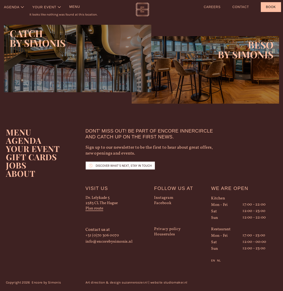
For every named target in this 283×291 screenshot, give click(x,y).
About (20, 175)
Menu (18, 134)
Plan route (94, 210)
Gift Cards (31, 159)
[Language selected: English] (241, 262)
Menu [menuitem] (74, 7)
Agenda (23, 142)
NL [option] (219, 262)
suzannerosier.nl (135, 284)
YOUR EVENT (33, 150)
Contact (240, 7)
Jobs (16, 167)
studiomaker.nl (175, 284)
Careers (212, 7)
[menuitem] (14, 7)
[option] (218, 262)
